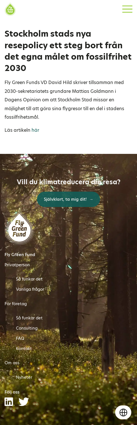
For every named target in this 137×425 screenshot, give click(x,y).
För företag (16, 304)
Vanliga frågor (30, 289)
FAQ (20, 338)
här (35, 130)
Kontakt (24, 348)
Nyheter (24, 377)
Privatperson (17, 265)
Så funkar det (29, 279)
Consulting (27, 328)
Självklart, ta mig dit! (66, 199)
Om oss (12, 363)
